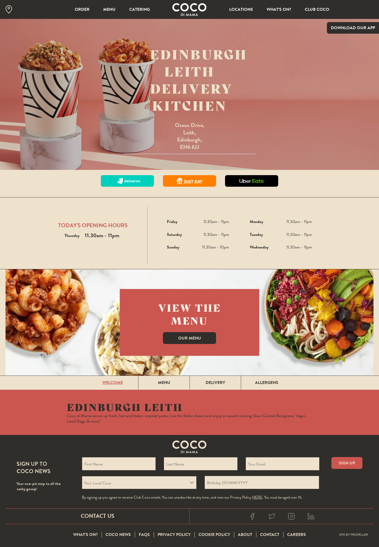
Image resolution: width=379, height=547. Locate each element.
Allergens (266, 382)
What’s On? (279, 9)
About (245, 535)
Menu (109, 9)
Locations (241, 9)
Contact (269, 535)
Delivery (215, 382)
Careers (296, 535)
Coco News (118, 535)
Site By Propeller (353, 535)
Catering (139, 9)
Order (82, 9)
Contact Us (97, 516)
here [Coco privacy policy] (257, 497)
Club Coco (317, 9)
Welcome (112, 382)
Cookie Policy (214, 535)
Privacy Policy (174, 535)
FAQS (144, 535)
